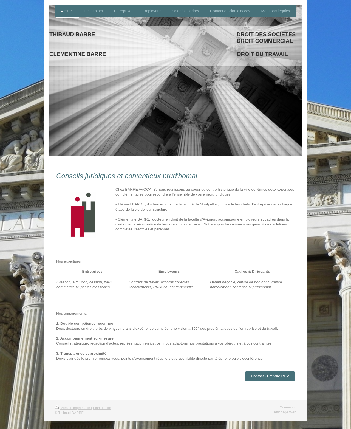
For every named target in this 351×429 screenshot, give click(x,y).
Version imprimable (73, 408)
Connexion (288, 407)
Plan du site (102, 408)
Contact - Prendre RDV (270, 376)
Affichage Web (285, 412)
